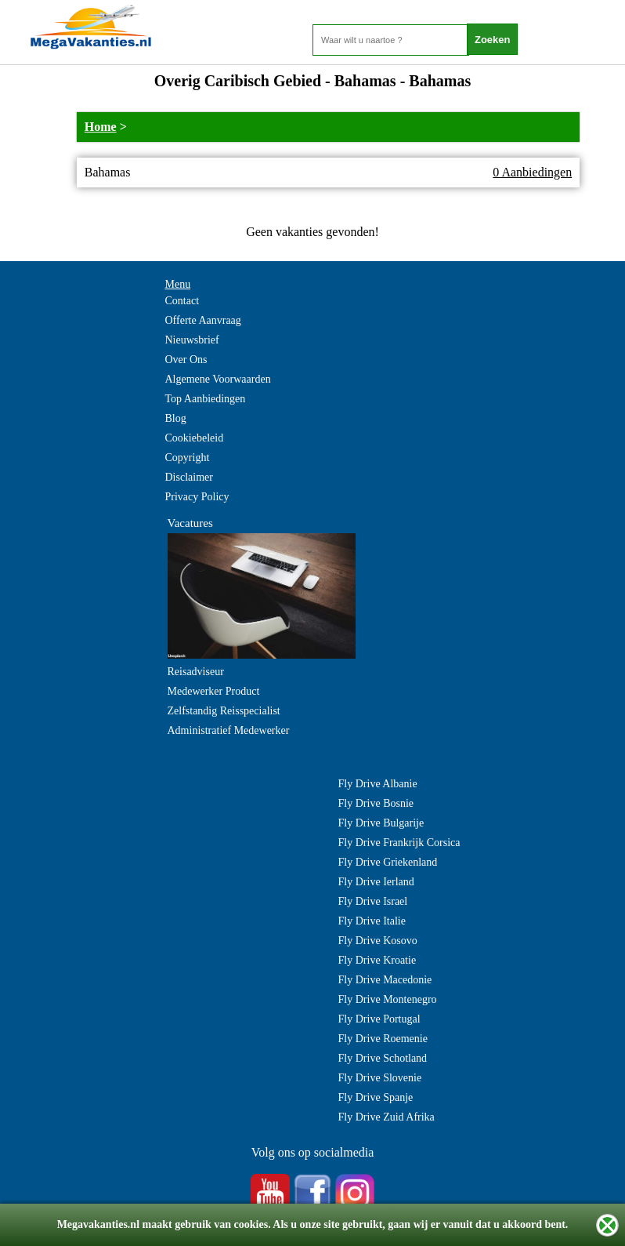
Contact (182, 301)
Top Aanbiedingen (205, 399)
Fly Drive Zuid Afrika (386, 1117)
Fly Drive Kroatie (377, 960)
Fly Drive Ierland (376, 882)
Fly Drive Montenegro (387, 999)
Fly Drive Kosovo (377, 940)
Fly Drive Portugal (379, 1019)
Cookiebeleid (194, 438)
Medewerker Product (214, 691)
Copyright (187, 457)
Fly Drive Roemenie (383, 1038)
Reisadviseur (196, 671)
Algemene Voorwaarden (218, 379)
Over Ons (186, 359)
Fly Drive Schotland (383, 1058)
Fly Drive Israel (373, 901)
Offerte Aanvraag (203, 320)
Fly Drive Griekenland (388, 862)
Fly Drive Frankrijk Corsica (399, 842)
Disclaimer (189, 477)
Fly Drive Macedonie (385, 980)
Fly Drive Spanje (376, 1097)
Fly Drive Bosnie (376, 803)
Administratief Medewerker (229, 730)
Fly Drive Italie (372, 921)
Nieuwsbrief (192, 340)
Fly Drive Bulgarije (381, 823)
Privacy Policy (197, 497)
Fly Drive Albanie (377, 784)
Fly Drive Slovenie (380, 1078)
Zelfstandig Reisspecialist (224, 711)
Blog (175, 418)
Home (101, 126)
